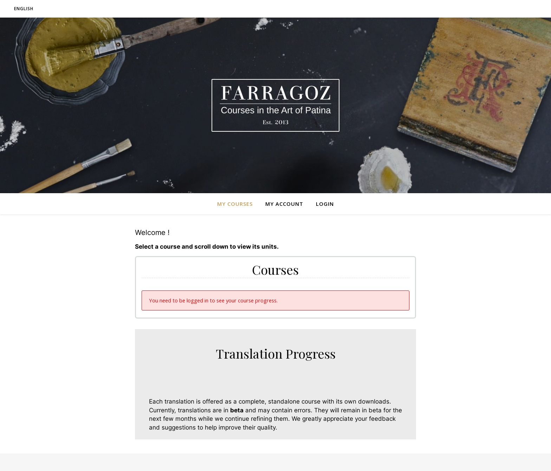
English (23, 9)
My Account (284, 203)
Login (325, 203)
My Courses (235, 203)
